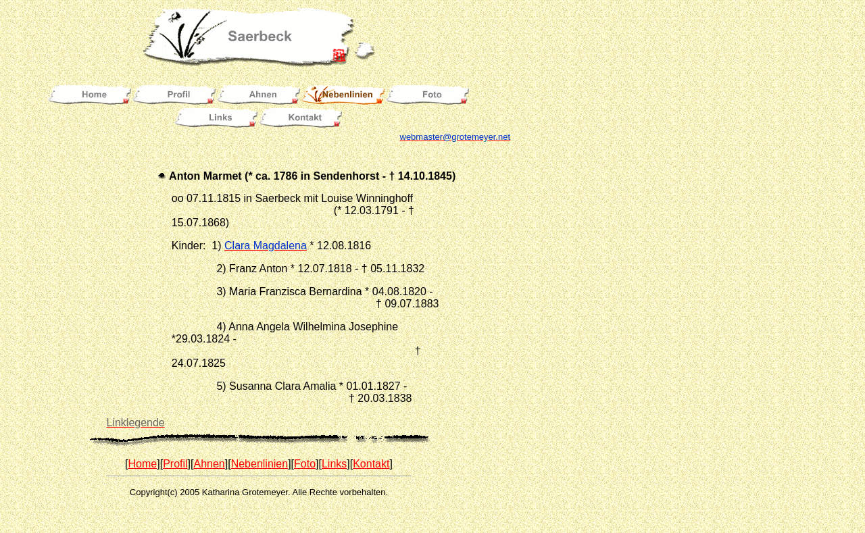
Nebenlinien (260, 463)
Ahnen (208, 463)
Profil (175, 463)
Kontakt (371, 463)
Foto (305, 463)
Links (334, 463)
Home (142, 463)
